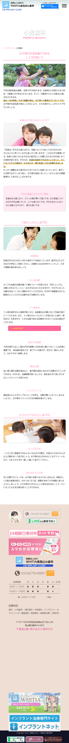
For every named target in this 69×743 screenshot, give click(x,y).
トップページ (8, 48)
